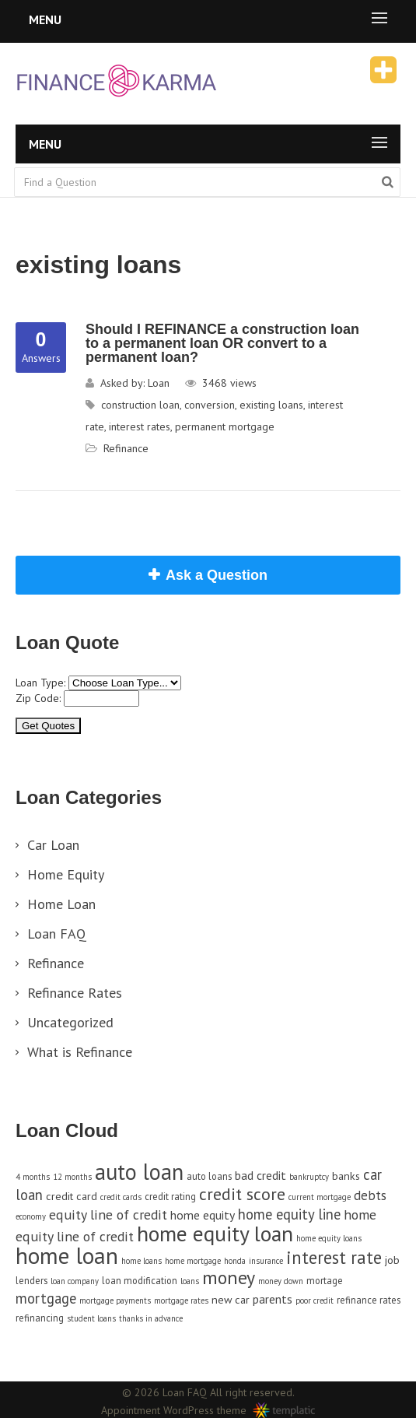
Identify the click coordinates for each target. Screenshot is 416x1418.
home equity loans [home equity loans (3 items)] (329, 1238)
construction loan (140, 405)
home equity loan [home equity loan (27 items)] (215, 1234)
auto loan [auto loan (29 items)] (139, 1171)
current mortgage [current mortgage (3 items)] (319, 1197)
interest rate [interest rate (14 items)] (334, 1257)
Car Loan (53, 845)
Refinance (126, 448)
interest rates (139, 426)
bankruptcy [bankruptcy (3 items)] (309, 1176)
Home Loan (61, 904)
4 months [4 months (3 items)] (33, 1176)
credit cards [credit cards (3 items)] (121, 1197)
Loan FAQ (56, 933)
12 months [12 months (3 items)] (72, 1176)
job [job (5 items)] (392, 1259)
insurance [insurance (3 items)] (266, 1260)
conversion (209, 405)
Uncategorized (70, 1022)
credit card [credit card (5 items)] (71, 1195)
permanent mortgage (224, 426)
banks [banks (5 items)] (346, 1175)
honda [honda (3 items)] (235, 1260)
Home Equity (65, 874)
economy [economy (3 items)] (31, 1216)
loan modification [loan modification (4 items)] (139, 1280)
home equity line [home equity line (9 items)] (289, 1214)
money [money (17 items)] (228, 1277)
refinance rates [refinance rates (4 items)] (368, 1299)
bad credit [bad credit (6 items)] (260, 1175)
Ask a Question (216, 575)
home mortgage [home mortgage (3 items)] (193, 1260)
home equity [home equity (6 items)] (202, 1215)
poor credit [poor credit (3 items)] (314, 1300)
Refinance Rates (74, 993)
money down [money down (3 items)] (280, 1281)
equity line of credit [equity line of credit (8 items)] (108, 1214)
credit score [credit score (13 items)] (242, 1194)
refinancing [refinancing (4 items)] (40, 1317)
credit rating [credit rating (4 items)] (170, 1196)
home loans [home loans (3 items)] (141, 1260)
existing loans (271, 405)
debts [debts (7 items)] (370, 1195)
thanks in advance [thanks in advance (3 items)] (151, 1318)
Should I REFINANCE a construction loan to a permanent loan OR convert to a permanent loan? (222, 343)
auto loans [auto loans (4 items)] (209, 1176)
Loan (159, 383)
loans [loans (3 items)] (189, 1281)
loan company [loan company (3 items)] (75, 1281)
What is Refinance (79, 1052)
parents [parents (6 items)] (272, 1299)
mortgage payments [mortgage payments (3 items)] (115, 1300)
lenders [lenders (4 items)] (31, 1280)
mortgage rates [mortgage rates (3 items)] (181, 1300)
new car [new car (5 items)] (230, 1299)
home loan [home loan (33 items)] (67, 1255)
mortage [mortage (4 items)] (324, 1280)
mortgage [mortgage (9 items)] (46, 1298)
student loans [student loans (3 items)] (91, 1318)
